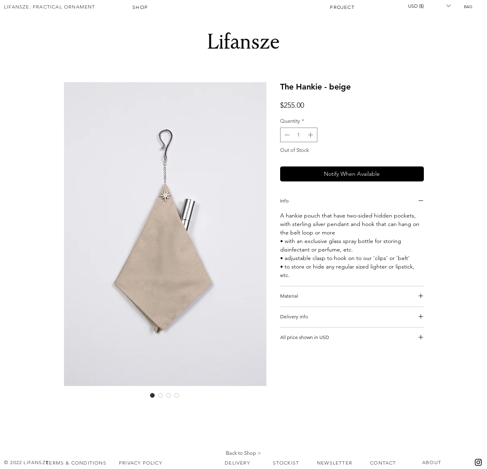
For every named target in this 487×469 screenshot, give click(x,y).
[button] (471, 6)
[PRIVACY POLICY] (141, 463)
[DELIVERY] (238, 463)
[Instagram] (478, 462)
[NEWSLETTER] (335, 463)
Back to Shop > (243, 453)
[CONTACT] (384, 463)
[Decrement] (286, 135)
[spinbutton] (298, 135)
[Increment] (311, 135)
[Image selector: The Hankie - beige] (153, 395)
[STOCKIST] (287, 463)
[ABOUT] (432, 463)
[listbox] (429, 6)
